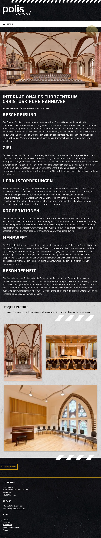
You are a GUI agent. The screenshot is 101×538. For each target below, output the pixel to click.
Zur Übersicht (9, 467)
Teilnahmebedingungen (11, 527)
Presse (5, 530)
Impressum (7, 522)
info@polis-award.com (16, 509)
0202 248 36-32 (15, 506)
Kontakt (6, 520)
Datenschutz (7, 525)
